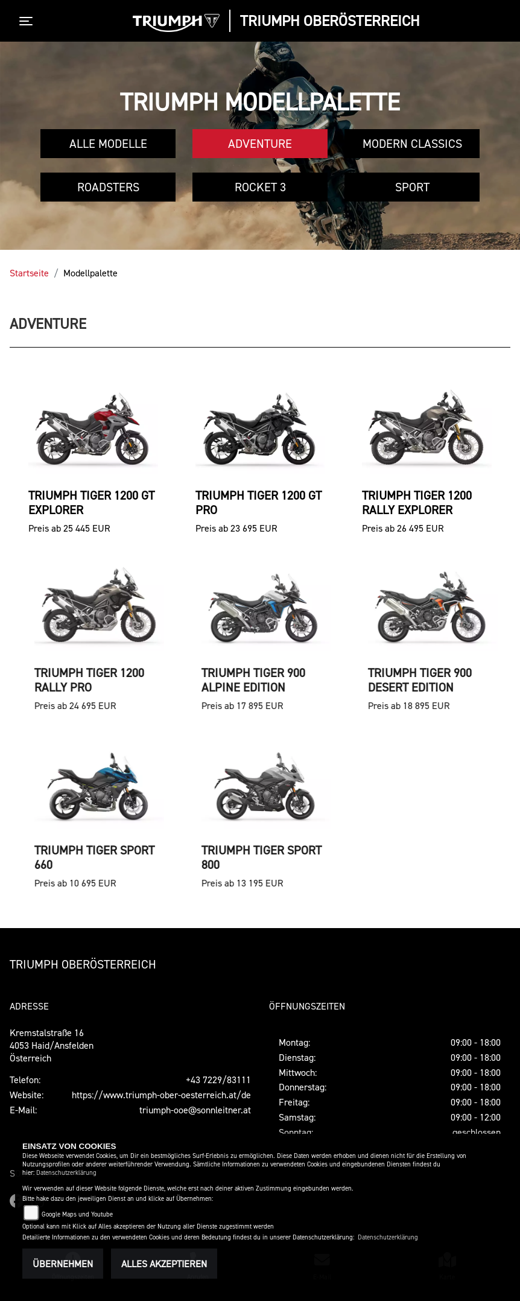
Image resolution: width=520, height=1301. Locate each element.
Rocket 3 (260, 187)
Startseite (29, 273)
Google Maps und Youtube (77, 1214)
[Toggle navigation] (28, 21)
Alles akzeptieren (164, 1264)
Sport (412, 187)
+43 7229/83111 (218, 1080)
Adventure (260, 143)
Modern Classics (412, 143)
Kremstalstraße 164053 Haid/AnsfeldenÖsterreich (52, 1045)
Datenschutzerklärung (66, 1173)
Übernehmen (63, 1264)
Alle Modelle (108, 143)
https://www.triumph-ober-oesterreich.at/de (161, 1095)
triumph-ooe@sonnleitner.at (195, 1110)
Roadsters (108, 187)
